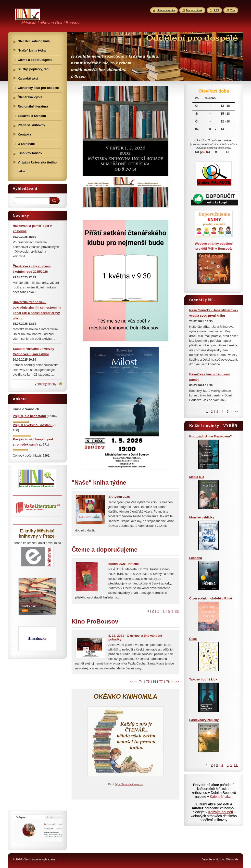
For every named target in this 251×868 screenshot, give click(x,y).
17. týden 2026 (119, 497)
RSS (216, 10)
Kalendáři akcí (221, 797)
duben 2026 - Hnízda (123, 564)
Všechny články (45, 384)
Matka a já (196, 477)
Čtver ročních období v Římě (210, 598)
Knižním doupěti (220, 812)
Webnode (232, 859)
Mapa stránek (194, 10)
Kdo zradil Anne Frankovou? (210, 436)
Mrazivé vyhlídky (201, 517)
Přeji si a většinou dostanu (32, 425)
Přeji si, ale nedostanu (29, 416)
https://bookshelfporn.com (129, 784)
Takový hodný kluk (203, 679)
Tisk (232, 10)
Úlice (193, 639)
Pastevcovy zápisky (204, 720)
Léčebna (195, 558)
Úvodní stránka (166, 10)
